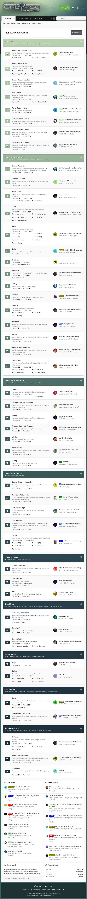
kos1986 (70, 618)
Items (14, 226)
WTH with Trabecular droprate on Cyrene (73, 715)
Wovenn (72, 252)
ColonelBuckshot (9, 872)
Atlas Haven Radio (21, 646)
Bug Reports (39, 74)
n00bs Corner (16, 192)
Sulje (68, 487)
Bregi (75, 394)
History (14, 284)
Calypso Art (19, 678)
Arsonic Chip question (65, 438)
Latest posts (11, 782)
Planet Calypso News (19, 108)
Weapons (38, 234)
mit (71, 543)
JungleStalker (72, 430)
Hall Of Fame (16, 360)
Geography (15, 271)
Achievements (39, 373)
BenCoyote (37, 874)
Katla (71, 183)
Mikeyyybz (73, 236)
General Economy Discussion (22, 482)
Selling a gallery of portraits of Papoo (22, 805)
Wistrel (70, 147)
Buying (37, 543)
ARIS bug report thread (66, 592)
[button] (14, 18)
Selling (17, 543)
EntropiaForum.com (56, 606)
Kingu (6, 870)
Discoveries (19, 373)
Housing (18, 316)
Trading (14, 535)
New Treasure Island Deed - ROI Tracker (71, 510)
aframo (76, 339)
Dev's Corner (16, 93)
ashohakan (76, 55)
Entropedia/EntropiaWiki (20, 613)
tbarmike (11, 870)
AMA (17, 102)
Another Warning (65, 416)
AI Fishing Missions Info (69, 296)
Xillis (75, 197)
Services (38, 546)
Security (38, 71)
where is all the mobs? (65, 581)
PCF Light (38, 886)
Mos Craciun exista (72, 570)
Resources (18, 240)
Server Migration (64, 629)
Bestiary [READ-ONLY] (22, 264)
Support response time (66, 53)
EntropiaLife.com (30, 631)
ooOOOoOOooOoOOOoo (42, 57)
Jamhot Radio (39, 646)
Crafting (15, 415)
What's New (25, 18)
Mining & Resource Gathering (22, 403)
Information (9, 42)
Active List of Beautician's (68, 450)
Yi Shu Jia (62, 675)
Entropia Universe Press (20, 130)
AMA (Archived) (40, 102)
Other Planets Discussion (21, 713)
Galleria (14, 671)
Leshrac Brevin (76, 215)
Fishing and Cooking (67, 96)
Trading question (64, 195)
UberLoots (38, 369)
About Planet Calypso (19, 63)
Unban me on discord (15, 851)
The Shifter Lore (67, 285)
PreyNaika (71, 134)
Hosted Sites (9, 604)
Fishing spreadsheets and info (68, 181)
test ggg (61, 770)
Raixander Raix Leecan (74, 704)
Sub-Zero (70, 499)
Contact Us (26, 889)
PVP (16, 397)
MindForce (15, 437)
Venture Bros (74, 98)
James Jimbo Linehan (73, 111)
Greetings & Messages (20, 755)
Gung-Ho (70, 677)
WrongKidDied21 (75, 122)
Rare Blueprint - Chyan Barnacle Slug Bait (71, 233)
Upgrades (38, 240)
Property (15, 305)
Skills (14, 249)
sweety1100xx (74, 718)
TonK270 (80, 876)
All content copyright (40, 895)
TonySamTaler (71, 263)
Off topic (15, 737)
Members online (12, 865)
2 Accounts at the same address (68, 67)
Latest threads (53, 782)
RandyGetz (34, 870)
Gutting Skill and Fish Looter (70, 250)
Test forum (16, 768)
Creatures (15, 260)
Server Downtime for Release (70, 120)
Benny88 (72, 70)
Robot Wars (19, 217)
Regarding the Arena (66, 324)
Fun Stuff (38, 746)
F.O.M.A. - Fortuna (18, 566)
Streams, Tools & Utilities (21, 347)
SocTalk (14, 335)
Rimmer (30, 874)
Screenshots (39, 678)
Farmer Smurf (74, 407)
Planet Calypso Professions (14, 381)
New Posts (6, 24)
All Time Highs (19, 369)
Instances (15, 322)
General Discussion (18, 166)
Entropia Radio (17, 639)
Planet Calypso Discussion (14, 157)
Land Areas (19, 312)
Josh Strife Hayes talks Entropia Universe (71, 132)
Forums (9, 18)
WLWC (17, 749)
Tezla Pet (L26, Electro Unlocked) (62, 835)
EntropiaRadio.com (31, 642)
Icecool (74, 595)
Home (59, 889)
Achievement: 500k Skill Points (68, 365)
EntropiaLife (16, 628)
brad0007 (69, 452)
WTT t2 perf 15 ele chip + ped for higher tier (65, 815)
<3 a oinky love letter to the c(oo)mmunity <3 (72, 757)
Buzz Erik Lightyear (26, 583)
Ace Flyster (70, 440)
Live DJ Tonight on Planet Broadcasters (71, 641)
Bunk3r (69, 665)
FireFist (69, 312)
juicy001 (69, 760)
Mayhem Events (40, 214)
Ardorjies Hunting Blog (65, 392)
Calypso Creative (11, 654)
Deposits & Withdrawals (20, 495)
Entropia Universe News (20, 119)
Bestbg (17, 872)
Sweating (38, 201)
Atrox (60, 261)
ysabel (69, 367)
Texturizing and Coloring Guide (70, 427)
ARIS (13, 591)
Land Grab (38, 217)
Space (14, 698)
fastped (6, 874)
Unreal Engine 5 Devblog (68, 144)
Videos (17, 681)
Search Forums (16, 24)
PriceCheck (19, 546)
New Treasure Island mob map (70, 273)
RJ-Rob (75, 298)
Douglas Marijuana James (20, 874)
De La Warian (24, 872)
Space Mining (19, 707)
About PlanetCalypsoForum (21, 50)
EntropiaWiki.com (30, 616)
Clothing (38, 237)
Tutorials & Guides (18, 179)
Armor (17, 234)
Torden (22, 870)
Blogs (14, 663)
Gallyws (70, 773)
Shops (17, 549)
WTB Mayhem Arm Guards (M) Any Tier (23, 796)
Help (53, 889)
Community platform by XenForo (43, 893)
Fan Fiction (38, 681)
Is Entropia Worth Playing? (67, 663)
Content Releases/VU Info (21, 80)
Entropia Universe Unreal (20, 142)
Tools (17, 237)
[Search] (82, 7)
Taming (14, 461)
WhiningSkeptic (71, 326)
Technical (18, 71)
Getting (72, 84)
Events (14, 207)
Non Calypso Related (12, 728)
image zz (69, 275)
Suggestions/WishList (22, 74)
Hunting (14, 389)
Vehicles (18, 243)
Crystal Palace (17, 579)
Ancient (35, 872)
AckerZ (72, 287)
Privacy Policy (46, 889)
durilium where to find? (66, 405)
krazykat (69, 632)
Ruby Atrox (64, 462)
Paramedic (38, 397)
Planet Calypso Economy (13, 473)
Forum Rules (26, 24)
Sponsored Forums (11, 557)
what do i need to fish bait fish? (62, 855)
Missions (15, 295)
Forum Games (19, 746)
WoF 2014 (18, 214)
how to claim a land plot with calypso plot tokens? (65, 846)
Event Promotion (20, 220)
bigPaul (73, 512)
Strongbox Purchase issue (69, 497)
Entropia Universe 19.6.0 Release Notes (71, 82)
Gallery (40, 18)
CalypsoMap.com (19, 278)
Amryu (74, 352)
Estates (37, 312)
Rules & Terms (35, 889)
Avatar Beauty (17, 448)
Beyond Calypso (10, 689)
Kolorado (17, 870)
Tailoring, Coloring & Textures (22, 426)
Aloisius (27, 870)
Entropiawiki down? (64, 616)
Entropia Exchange (18, 508)
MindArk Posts (36, 24)
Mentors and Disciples (22, 201)
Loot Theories (17, 521)
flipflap (31, 872)
